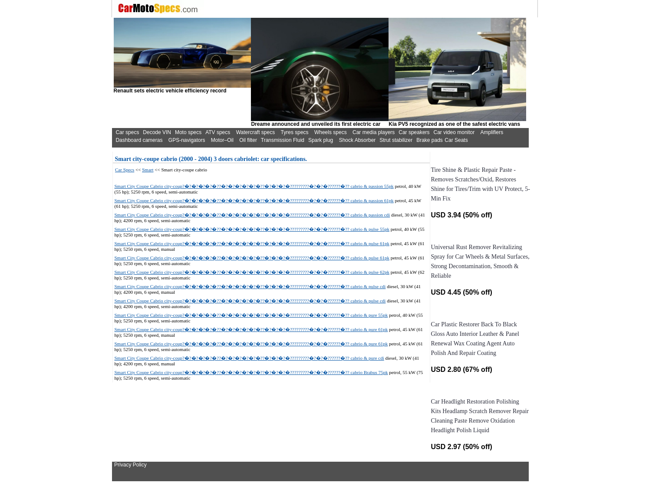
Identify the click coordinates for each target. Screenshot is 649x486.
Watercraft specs (255, 132)
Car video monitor (454, 132)
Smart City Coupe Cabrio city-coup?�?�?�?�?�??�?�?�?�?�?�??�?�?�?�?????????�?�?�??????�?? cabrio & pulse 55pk (252, 229)
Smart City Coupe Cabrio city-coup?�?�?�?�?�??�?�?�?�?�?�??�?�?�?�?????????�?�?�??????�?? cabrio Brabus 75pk (251, 372)
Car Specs (124, 169)
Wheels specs (330, 132)
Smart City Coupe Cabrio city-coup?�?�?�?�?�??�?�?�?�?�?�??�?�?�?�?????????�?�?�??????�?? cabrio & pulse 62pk (252, 272)
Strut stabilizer (395, 140)
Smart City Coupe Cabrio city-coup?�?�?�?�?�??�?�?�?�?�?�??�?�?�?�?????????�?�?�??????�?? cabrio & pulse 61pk (252, 243)
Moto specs (188, 132)
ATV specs (217, 132)
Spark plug (320, 140)
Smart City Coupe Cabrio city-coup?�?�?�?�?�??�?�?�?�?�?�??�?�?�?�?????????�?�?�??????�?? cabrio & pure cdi (249, 358)
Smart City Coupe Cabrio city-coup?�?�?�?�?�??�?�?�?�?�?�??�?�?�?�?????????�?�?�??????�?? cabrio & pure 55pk (251, 315)
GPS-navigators (186, 140)
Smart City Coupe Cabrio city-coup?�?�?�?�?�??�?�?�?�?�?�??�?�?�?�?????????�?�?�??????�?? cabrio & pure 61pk (251, 329)
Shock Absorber (357, 140)
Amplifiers (492, 132)
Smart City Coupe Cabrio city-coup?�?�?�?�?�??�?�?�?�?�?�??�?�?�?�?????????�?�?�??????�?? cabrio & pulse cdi (250, 286)
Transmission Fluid (282, 140)
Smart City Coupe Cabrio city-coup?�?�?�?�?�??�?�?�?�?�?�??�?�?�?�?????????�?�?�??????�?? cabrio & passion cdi (252, 214)
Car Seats (456, 140)
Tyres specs (295, 132)
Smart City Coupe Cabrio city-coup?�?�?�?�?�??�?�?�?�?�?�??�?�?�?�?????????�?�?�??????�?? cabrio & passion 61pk (254, 200)
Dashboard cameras (138, 140)
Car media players (374, 132)
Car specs (127, 132)
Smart (147, 169)
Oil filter (248, 140)
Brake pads (429, 140)
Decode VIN (157, 132)
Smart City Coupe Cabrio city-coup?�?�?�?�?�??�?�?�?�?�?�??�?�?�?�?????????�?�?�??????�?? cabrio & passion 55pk (254, 186)
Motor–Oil (222, 140)
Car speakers (414, 132)
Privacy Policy (130, 465)
